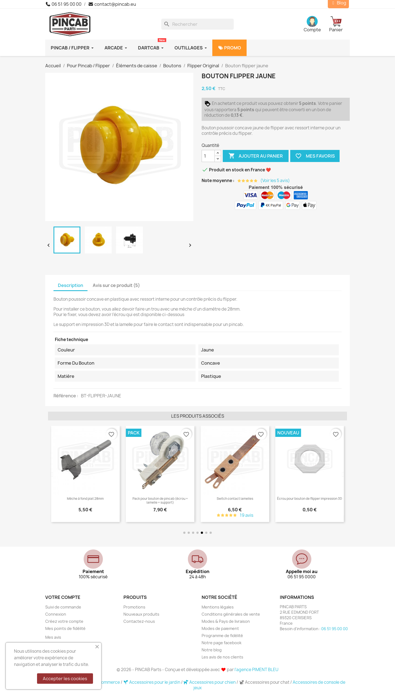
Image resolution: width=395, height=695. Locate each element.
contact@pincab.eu (112, 4)
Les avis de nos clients (222, 657)
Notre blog (212, 649)
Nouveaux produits (141, 614)
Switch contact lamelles (271, 498)
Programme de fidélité (222, 635)
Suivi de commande (63, 607)
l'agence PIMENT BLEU (256, 669)
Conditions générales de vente (231, 614)
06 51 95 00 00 (63, 4)
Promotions (134, 607)
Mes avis (53, 637)
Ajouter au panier (255, 156)
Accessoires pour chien (210, 682)
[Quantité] (208, 156)
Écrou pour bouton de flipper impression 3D (346, 498)
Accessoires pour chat (264, 682)
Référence (65, 395)
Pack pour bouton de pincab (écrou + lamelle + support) (196, 500)
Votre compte (62, 597)
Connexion (55, 614)
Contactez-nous (139, 621)
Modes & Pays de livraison (226, 621)
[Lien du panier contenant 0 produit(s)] (339, 24)
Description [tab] (70, 285)
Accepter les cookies (65, 679)
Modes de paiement (220, 628)
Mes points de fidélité (65, 628)
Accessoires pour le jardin (152, 682)
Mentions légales (218, 607)
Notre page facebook (221, 642)
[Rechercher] (197, 24)
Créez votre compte (64, 621)
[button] (52, 474)
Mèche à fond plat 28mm (121, 498)
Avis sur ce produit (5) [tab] (116, 285)
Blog (338, 3)
